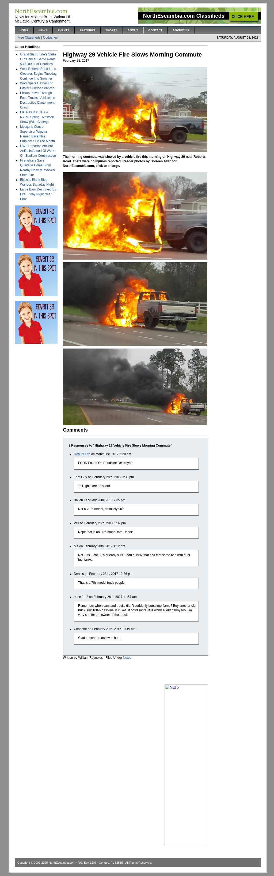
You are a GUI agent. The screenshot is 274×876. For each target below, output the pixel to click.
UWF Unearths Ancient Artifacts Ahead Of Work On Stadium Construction (38, 151)
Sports (111, 30)
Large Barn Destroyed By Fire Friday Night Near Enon (38, 194)
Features (87, 30)
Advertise (181, 30)
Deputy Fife (82, 454)
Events (63, 30)
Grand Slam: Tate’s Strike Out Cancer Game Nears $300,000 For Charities (38, 59)
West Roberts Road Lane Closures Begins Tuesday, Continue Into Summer (38, 73)
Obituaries (50, 37)
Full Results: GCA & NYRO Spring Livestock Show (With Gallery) (37, 117)
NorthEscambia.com (62, 862)
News (43, 30)
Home (24, 30)
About (133, 30)
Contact (155, 30)
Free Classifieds (28, 37)
